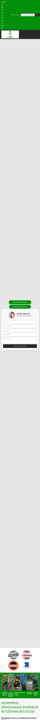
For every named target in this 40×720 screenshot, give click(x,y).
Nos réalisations (20, 302)
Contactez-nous (20, 307)
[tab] (20, 360)
